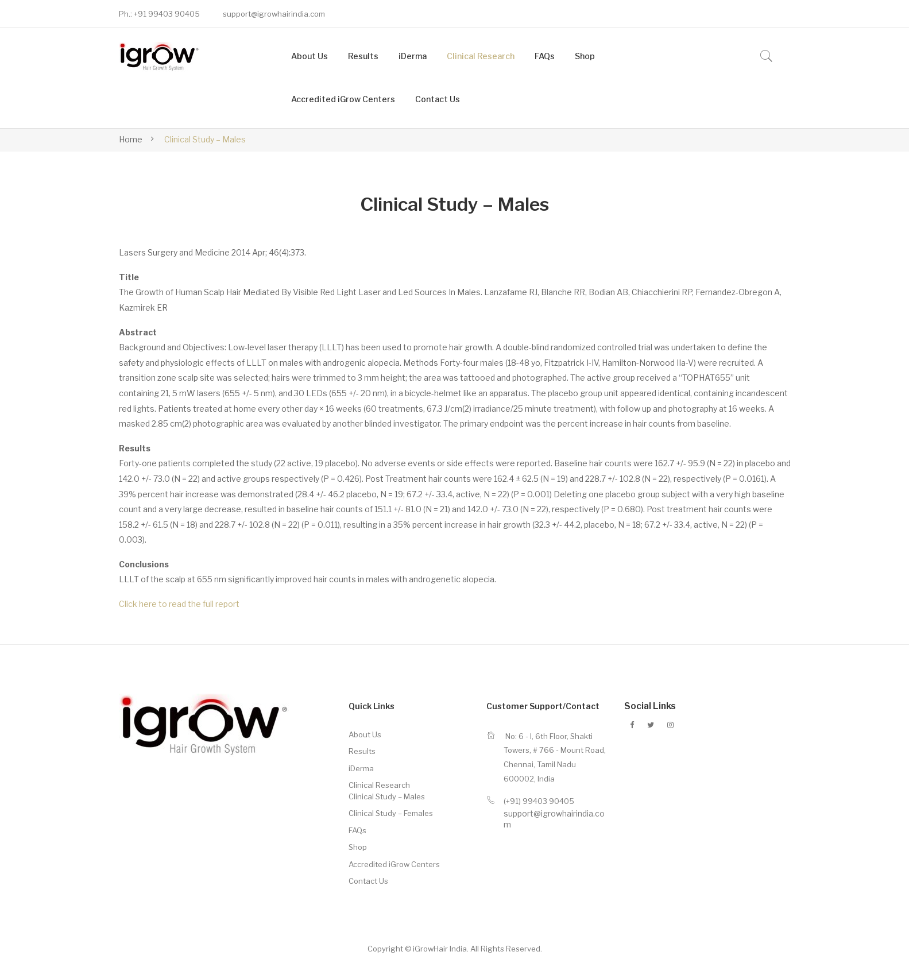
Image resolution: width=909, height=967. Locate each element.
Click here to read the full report (179, 604)
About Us (365, 734)
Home (130, 139)
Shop (358, 847)
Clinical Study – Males (387, 796)
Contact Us (368, 880)
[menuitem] (309, 56)
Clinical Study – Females (391, 813)
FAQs (357, 830)
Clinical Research (379, 785)
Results (362, 751)
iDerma (361, 768)
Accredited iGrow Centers (394, 864)
